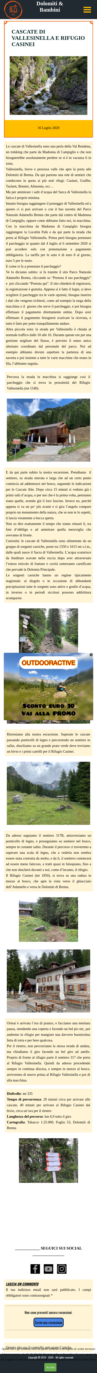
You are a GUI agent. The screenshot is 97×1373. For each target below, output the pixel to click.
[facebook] (35, 1269)
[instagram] (61, 1269)
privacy (74, 1359)
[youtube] (48, 1269)
